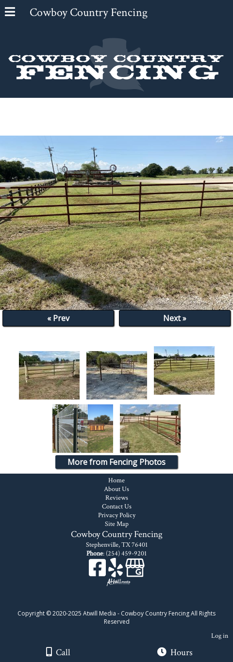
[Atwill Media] (125, 602)
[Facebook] (98, 571)
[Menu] (10, 13)
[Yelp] (116, 571)
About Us (116, 489)
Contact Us (117, 506)
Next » (174, 318)
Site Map (117, 524)
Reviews (116, 497)
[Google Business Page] (135, 571)
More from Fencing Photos (116, 462)
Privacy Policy (116, 515)
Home (116, 480)
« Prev (58, 318)
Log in (219, 635)
